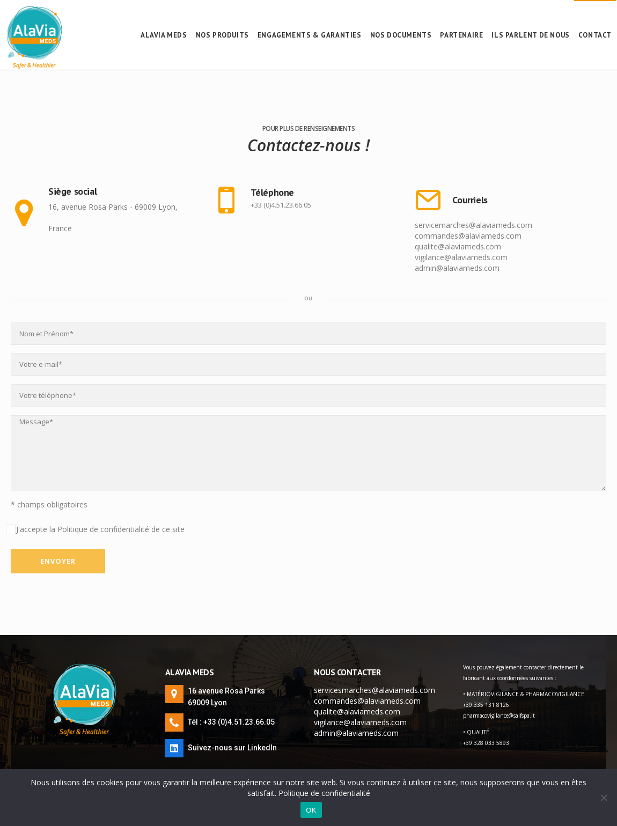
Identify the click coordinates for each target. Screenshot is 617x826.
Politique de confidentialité (324, 793)
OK (311, 810)
